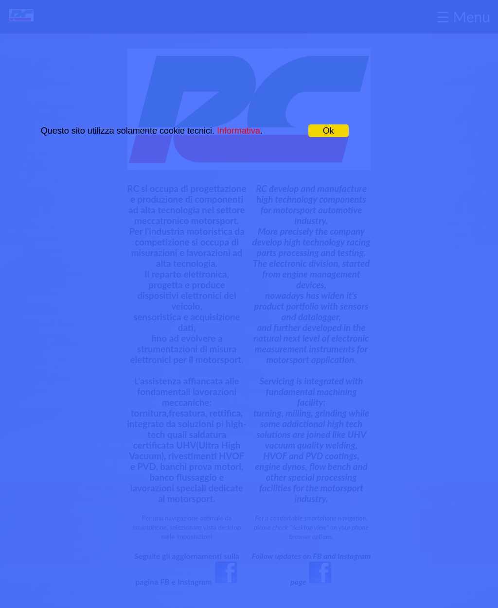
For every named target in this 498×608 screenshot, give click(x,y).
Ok (328, 131)
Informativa (238, 131)
